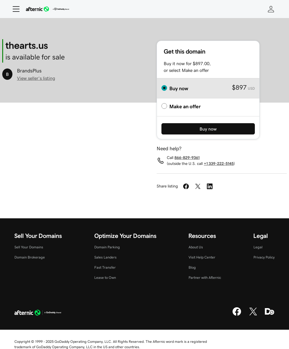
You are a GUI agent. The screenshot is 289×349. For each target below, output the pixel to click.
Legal (257, 247)
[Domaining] (269, 315)
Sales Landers (105, 257)
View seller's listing (36, 78)
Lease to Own (105, 277)
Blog (192, 267)
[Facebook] (237, 315)
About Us (196, 247)
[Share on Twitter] (198, 186)
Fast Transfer (105, 267)
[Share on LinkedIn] (210, 186)
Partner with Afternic (205, 277)
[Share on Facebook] (186, 186)
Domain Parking (107, 247)
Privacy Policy (264, 257)
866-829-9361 (187, 158)
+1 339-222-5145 (219, 163)
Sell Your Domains (28, 247)
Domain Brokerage (29, 257)
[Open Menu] (14, 9)
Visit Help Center (202, 257)
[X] (253, 315)
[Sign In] (270, 9)
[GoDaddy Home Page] (37, 313)
